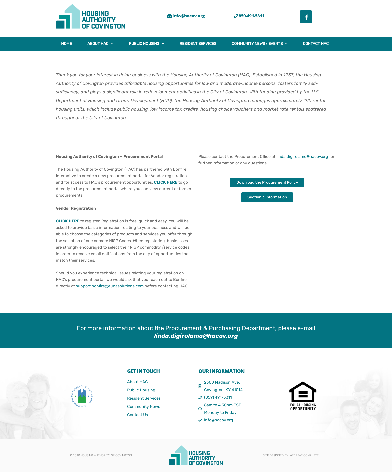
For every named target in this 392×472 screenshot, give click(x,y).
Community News (143, 406)
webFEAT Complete (304, 455)
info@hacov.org (186, 16)
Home (66, 43)
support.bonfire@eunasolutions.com (110, 286)
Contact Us (137, 414)
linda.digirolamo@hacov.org (302, 156)
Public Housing (146, 43)
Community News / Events (260, 43)
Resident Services (198, 43)
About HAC (101, 43)
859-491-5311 (249, 16)
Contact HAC (316, 43)
